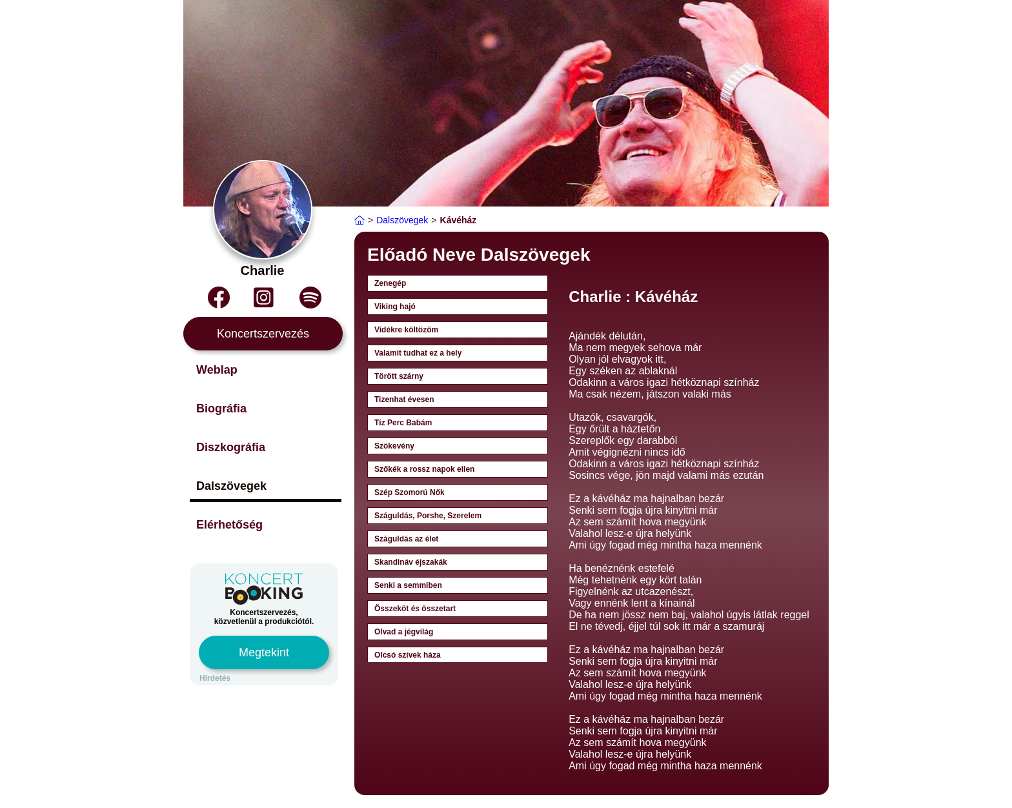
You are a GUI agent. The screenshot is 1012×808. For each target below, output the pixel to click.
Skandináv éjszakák (410, 562)
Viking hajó (395, 306)
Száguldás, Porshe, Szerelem (427, 515)
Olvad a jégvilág (403, 631)
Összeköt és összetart (415, 608)
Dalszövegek (231, 486)
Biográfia (221, 408)
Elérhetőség (229, 524)
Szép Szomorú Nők (409, 492)
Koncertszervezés (263, 333)
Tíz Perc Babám (403, 422)
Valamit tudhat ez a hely (417, 353)
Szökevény (394, 445)
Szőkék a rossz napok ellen (424, 469)
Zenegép (390, 283)
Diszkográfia (230, 447)
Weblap (217, 369)
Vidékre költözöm (406, 329)
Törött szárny (398, 376)
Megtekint (264, 652)
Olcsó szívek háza (407, 655)
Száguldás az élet (406, 538)
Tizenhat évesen (404, 399)
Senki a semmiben (408, 585)
